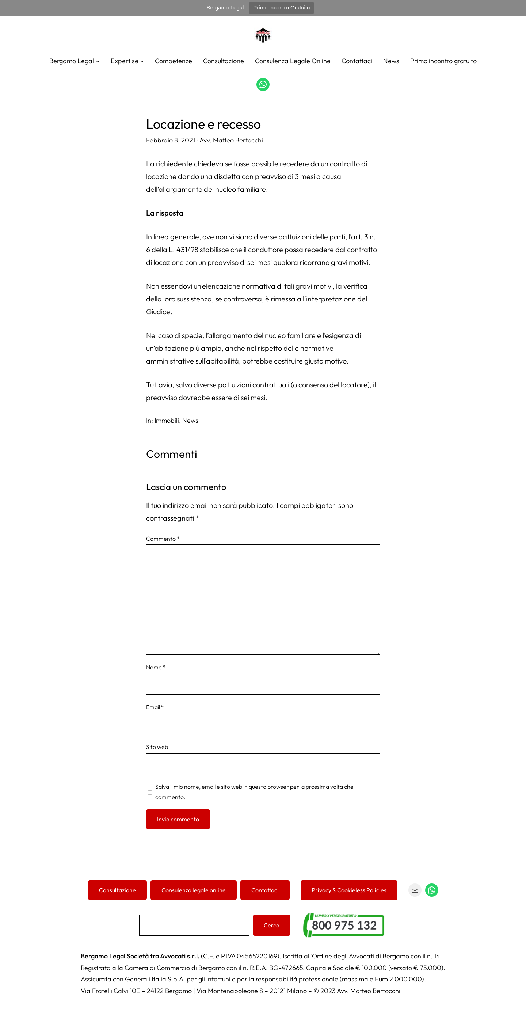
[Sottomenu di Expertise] (142, 61)
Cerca (271, 925)
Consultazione (117, 890)
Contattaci (265, 890)
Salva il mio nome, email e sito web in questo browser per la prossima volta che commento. (254, 792)
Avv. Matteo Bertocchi (231, 140)
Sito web (157, 746)
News (190, 420)
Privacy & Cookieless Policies (349, 890)
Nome (156, 667)
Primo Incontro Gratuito (281, 7)
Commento (163, 538)
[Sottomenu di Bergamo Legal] (98, 61)
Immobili (167, 420)
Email (155, 707)
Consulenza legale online (193, 890)
